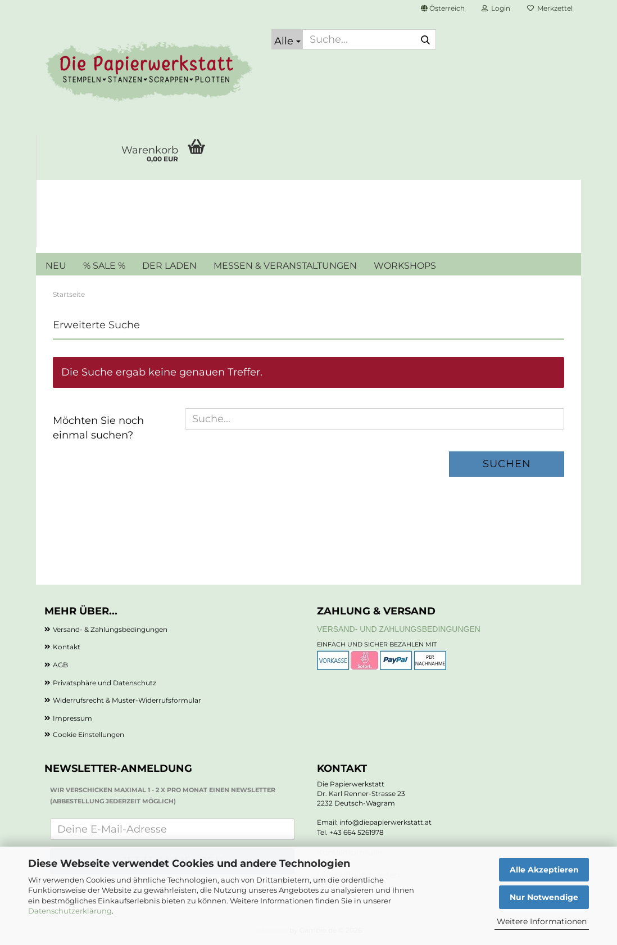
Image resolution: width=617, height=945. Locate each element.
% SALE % (104, 265)
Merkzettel (550, 8)
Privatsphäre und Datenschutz (104, 683)
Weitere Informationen (542, 921)
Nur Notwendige (544, 897)
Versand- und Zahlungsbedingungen (398, 629)
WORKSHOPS (405, 265)
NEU (56, 265)
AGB (60, 665)
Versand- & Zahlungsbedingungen (110, 629)
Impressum (72, 718)
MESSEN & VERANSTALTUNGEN (285, 265)
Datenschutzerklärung (70, 910)
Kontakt (66, 647)
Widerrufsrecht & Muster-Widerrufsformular (127, 700)
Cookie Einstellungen (88, 734)
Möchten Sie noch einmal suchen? (98, 427)
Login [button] (496, 8)
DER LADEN (169, 265)
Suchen (507, 464)
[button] (442, 8)
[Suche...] (287, 39)
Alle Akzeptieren (544, 870)
